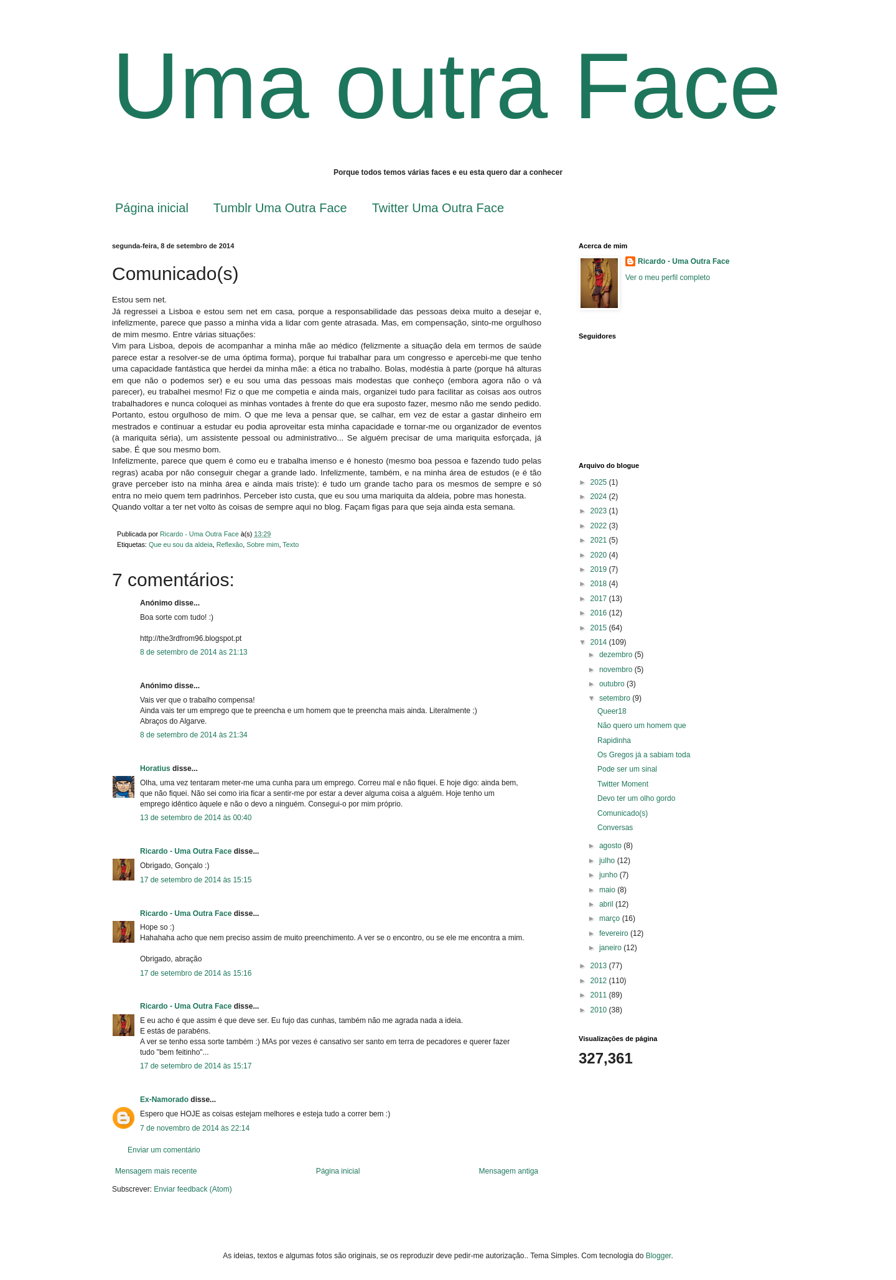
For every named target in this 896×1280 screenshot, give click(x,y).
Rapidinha (614, 740)
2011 (599, 995)
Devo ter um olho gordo (636, 798)
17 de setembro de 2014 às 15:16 (195, 973)
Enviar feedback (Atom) (192, 1189)
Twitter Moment (622, 784)
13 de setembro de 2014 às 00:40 (195, 817)
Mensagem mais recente (156, 1171)
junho (609, 875)
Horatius (155, 768)
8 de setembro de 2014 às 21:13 (194, 652)
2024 (599, 496)
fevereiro (614, 933)
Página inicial (152, 208)
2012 (599, 980)
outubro (613, 684)
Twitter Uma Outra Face (438, 208)
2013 (599, 965)
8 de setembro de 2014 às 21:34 (194, 735)
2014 (599, 642)
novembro (617, 669)
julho (608, 860)
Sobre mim (262, 544)
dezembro (617, 654)
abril (607, 904)
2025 (599, 482)
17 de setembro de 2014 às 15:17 (195, 1066)
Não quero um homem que (641, 725)
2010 (599, 1010)
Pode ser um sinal (627, 769)
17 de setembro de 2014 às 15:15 (195, 880)
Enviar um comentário (164, 1150)
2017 (599, 598)
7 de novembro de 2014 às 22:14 (195, 1128)
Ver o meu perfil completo (667, 277)
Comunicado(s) (622, 813)
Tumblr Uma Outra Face (280, 208)
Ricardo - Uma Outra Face (185, 851)
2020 (599, 555)
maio (608, 889)
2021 (599, 540)
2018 (599, 583)
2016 (599, 613)
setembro (615, 698)
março (610, 918)
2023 (599, 511)
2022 (599, 525)
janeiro (611, 947)
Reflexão (230, 544)
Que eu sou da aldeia (181, 544)
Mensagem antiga (508, 1171)
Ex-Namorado (164, 1099)
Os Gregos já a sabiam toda (643, 754)
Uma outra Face (446, 86)
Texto (290, 544)
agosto (611, 845)
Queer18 (612, 711)
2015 (599, 628)
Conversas (615, 827)
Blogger (658, 1255)
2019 (599, 569)
